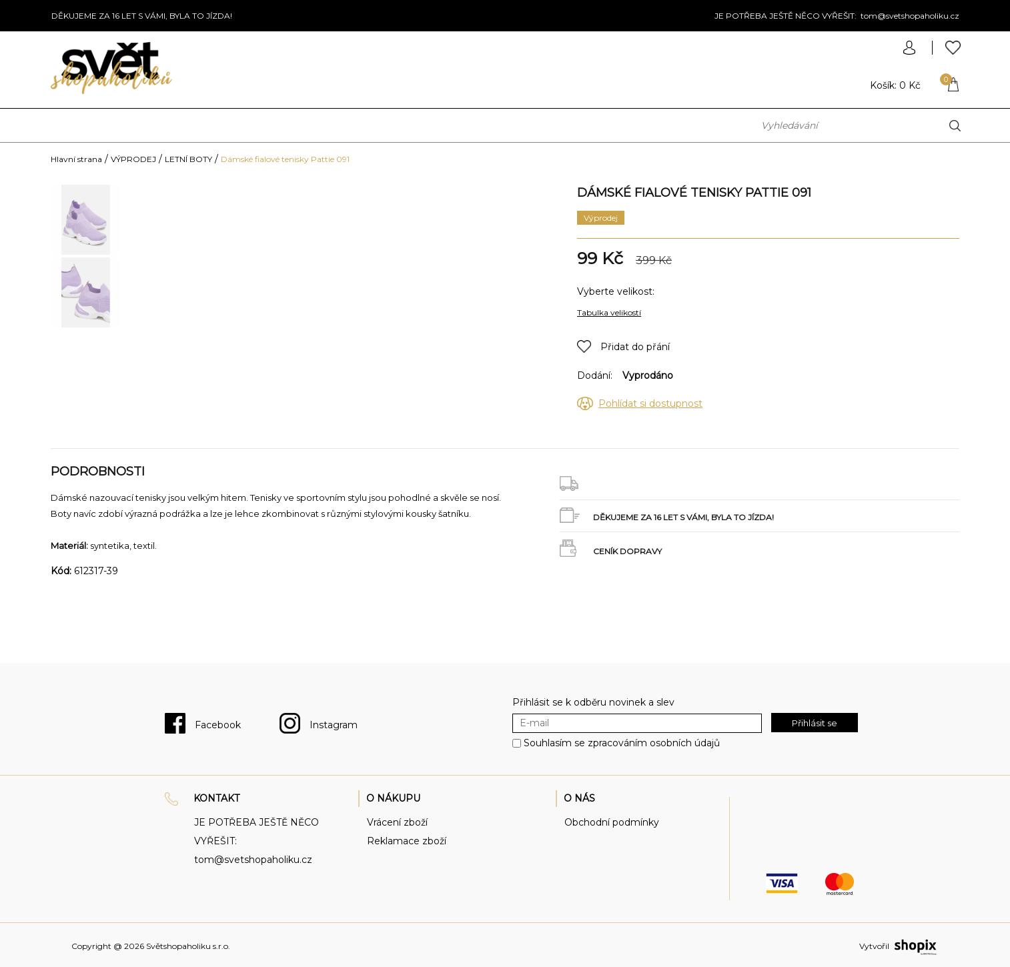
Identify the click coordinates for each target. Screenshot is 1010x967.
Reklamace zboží (406, 841)
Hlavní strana (76, 159)
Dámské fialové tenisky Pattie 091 (285, 159)
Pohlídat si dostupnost (650, 403)
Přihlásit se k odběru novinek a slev (593, 702)
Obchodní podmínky (611, 822)
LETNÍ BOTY (188, 159)
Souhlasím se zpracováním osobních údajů (622, 743)
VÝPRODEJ (133, 159)
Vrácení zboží (397, 822)
